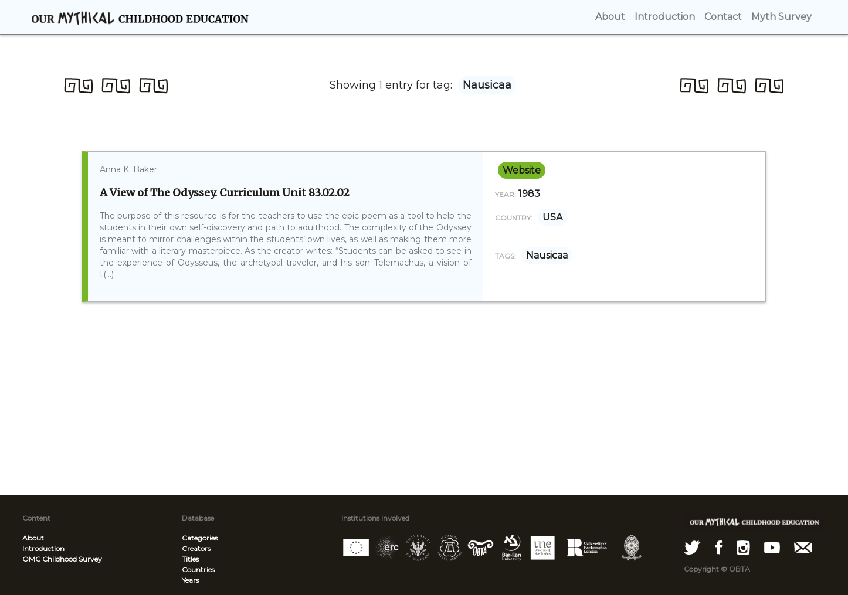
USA (552, 217)
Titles (190, 559)
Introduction (43, 548)
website (522, 170)
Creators (196, 548)
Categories (200, 537)
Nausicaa (547, 255)
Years (190, 580)
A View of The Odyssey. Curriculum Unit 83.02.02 (225, 192)
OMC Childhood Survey (62, 559)
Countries (198, 569)
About (33, 537)
